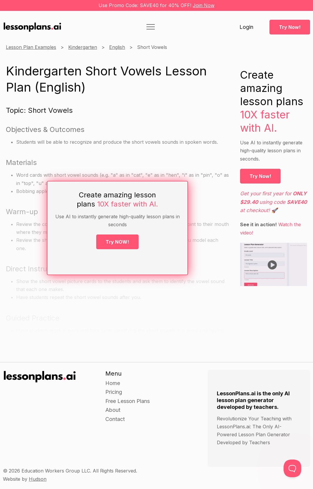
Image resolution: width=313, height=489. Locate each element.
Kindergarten (82, 47)
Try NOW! (117, 242)
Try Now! (290, 27)
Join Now (203, 5)
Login (246, 27)
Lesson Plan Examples (31, 47)
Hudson (37, 479)
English (117, 47)
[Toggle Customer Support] (292, 468)
